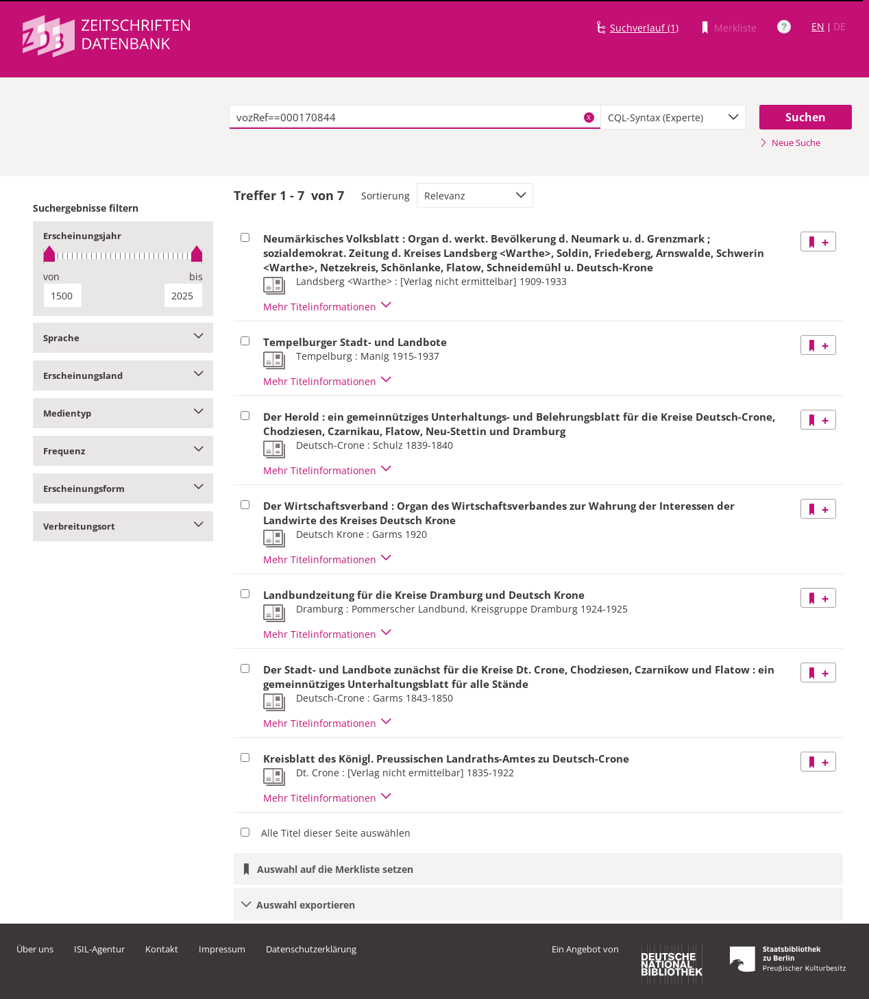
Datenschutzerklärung (311, 949)
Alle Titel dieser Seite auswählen (336, 832)
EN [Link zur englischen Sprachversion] (817, 26)
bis (196, 276)
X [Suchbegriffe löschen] (589, 117)
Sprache (123, 338)
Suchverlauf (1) (644, 27)
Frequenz (123, 451)
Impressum (222, 949)
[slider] (123, 256)
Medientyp (123, 413)
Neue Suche (789, 142)
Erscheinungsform (123, 488)
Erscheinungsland (123, 375)
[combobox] (673, 117)
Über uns (34, 949)
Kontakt (161, 949)
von (51, 276)
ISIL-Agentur (99, 949)
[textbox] (415, 117)
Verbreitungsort (123, 526)
